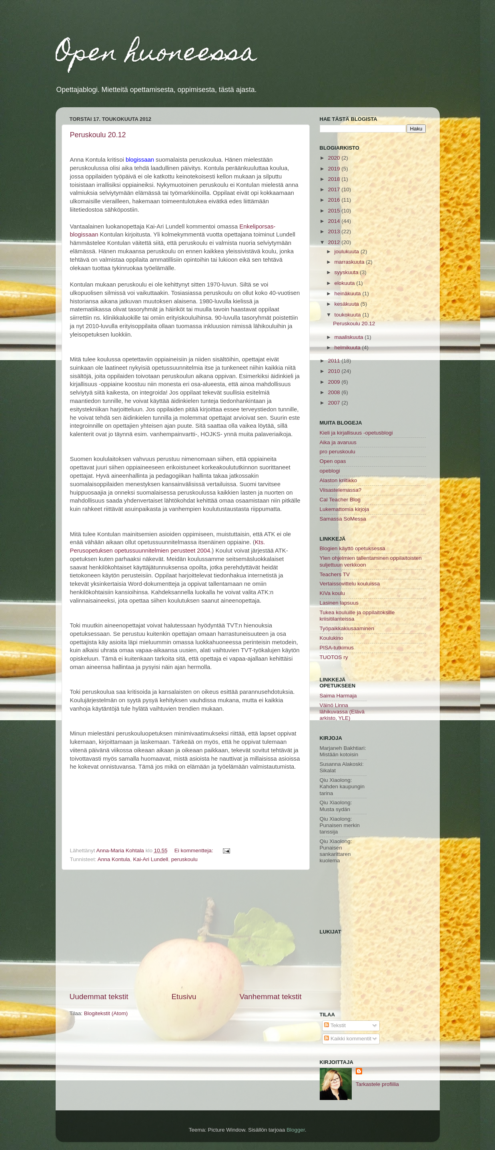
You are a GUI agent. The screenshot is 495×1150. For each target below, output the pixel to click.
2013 (334, 231)
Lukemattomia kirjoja (344, 509)
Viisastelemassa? (341, 490)
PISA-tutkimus (337, 648)
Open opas (333, 461)
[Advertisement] (186, 931)
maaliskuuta (350, 337)
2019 (334, 169)
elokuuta (346, 283)
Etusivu (183, 996)
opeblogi (330, 471)
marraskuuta (350, 262)
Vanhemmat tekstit (270, 996)
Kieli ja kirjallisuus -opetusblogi (356, 433)
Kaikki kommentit (347, 1039)
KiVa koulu (332, 593)
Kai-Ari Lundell (150, 859)
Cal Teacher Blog (340, 500)
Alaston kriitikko (338, 480)
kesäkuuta (348, 304)
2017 (334, 189)
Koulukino (331, 638)
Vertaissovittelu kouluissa (350, 584)
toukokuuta (349, 315)
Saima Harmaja (338, 696)
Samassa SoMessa (343, 519)
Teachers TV (335, 574)
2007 (334, 403)
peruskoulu (184, 859)
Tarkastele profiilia (377, 1084)
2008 (334, 392)
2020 (334, 158)
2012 (334, 242)
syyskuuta (347, 272)
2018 (334, 179)
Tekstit (335, 1025)
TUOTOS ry (334, 657)
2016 (334, 200)
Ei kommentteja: (194, 850)
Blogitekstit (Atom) (106, 1013)
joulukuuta (348, 251)
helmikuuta (348, 348)
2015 (334, 211)
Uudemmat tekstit (99, 996)
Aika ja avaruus (338, 442)
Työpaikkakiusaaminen (347, 628)
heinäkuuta (349, 294)
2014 (334, 221)
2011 (334, 361)
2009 (334, 382)
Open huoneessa (156, 54)
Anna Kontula (114, 859)
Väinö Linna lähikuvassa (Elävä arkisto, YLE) (342, 711)
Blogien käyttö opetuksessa (352, 548)
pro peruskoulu (337, 452)
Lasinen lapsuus (339, 603)
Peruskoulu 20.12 (98, 135)
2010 (334, 371)
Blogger (296, 1130)
